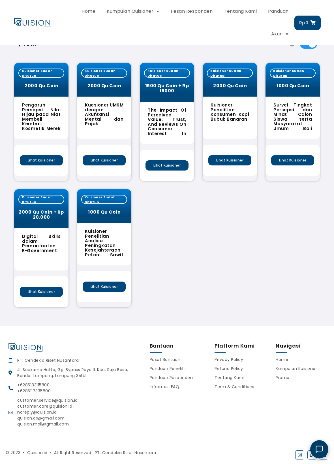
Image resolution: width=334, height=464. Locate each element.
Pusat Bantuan (165, 359)
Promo (283, 377)
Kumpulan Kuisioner (296, 368)
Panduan (278, 11)
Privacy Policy (229, 359)
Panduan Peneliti (167, 368)
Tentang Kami (240, 11)
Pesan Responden (192, 11)
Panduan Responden (171, 377)
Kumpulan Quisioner (133, 11)
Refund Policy (229, 368)
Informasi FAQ (164, 386)
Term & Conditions (234, 386)
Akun (280, 34)
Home (88, 11)
